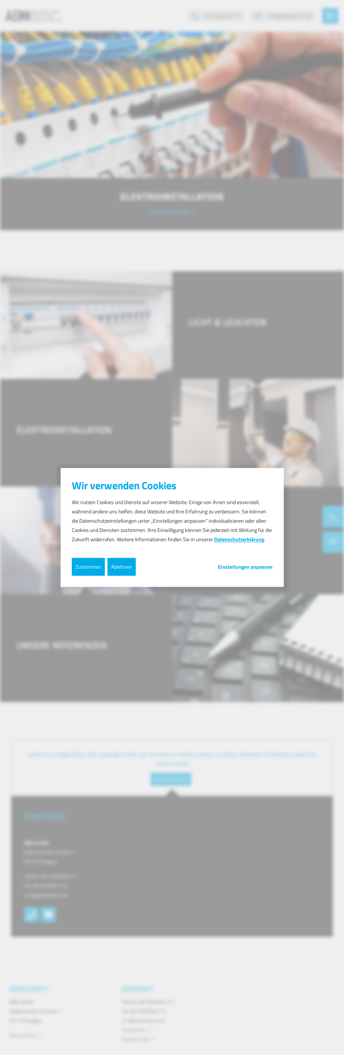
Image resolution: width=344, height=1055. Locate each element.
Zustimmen (88, 566)
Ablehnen (121, 566)
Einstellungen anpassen (245, 566)
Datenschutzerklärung (239, 539)
